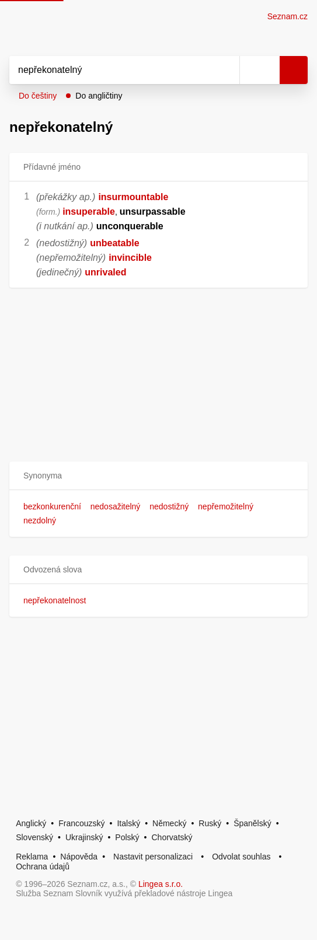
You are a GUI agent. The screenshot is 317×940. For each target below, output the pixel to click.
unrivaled (105, 272)
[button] (158, 476)
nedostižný (169, 506)
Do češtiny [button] (38, 95)
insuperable (88, 211)
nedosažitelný (115, 506)
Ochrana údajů (42, 866)
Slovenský (34, 837)
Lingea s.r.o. (160, 884)
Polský (127, 837)
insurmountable (133, 197)
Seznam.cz (287, 16)
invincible (130, 258)
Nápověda (78, 856)
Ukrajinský (84, 837)
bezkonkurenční (52, 506)
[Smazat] (226, 70)
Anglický (31, 823)
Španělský (252, 823)
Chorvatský (172, 837)
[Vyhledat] (111, 70)
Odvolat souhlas (241, 856)
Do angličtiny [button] (98, 95)
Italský (128, 823)
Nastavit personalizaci (153, 856)
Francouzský (81, 823)
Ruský (209, 823)
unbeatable (114, 243)
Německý (169, 823)
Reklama (32, 856)
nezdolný (39, 520)
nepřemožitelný (225, 506)
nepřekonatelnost (54, 600)
